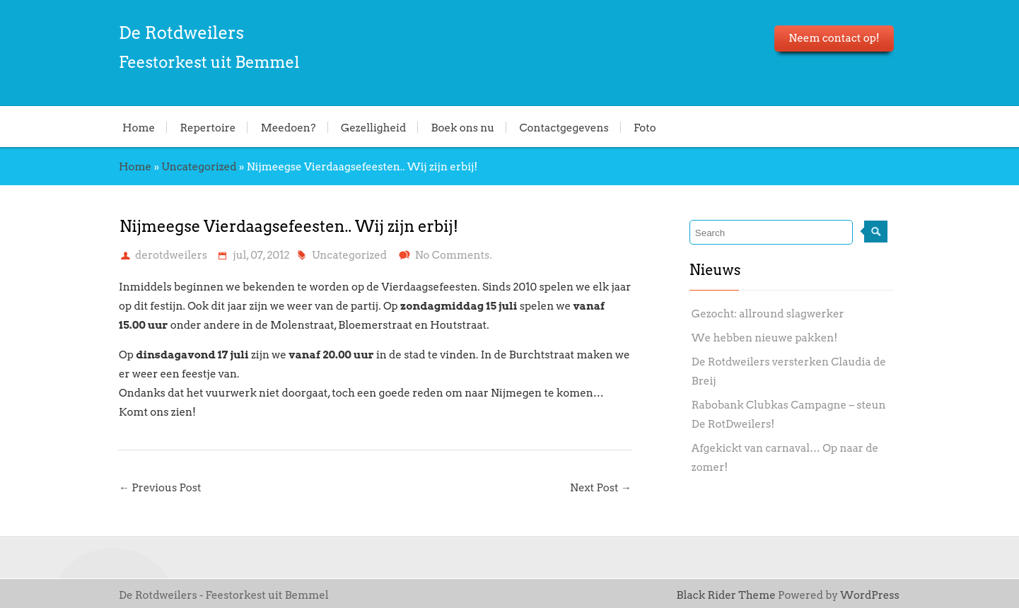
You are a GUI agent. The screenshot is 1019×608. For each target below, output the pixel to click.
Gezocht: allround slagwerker (768, 314)
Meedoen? (288, 127)
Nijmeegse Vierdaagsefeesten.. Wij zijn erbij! (289, 226)
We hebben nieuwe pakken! (764, 338)
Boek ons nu (463, 127)
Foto (645, 127)
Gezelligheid (373, 127)
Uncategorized (198, 166)
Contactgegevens (563, 127)
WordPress (869, 595)
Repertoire (207, 127)
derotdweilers (171, 255)
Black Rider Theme (726, 595)
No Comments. (453, 255)
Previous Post (160, 487)
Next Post (600, 487)
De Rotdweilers (181, 33)
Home (138, 127)
